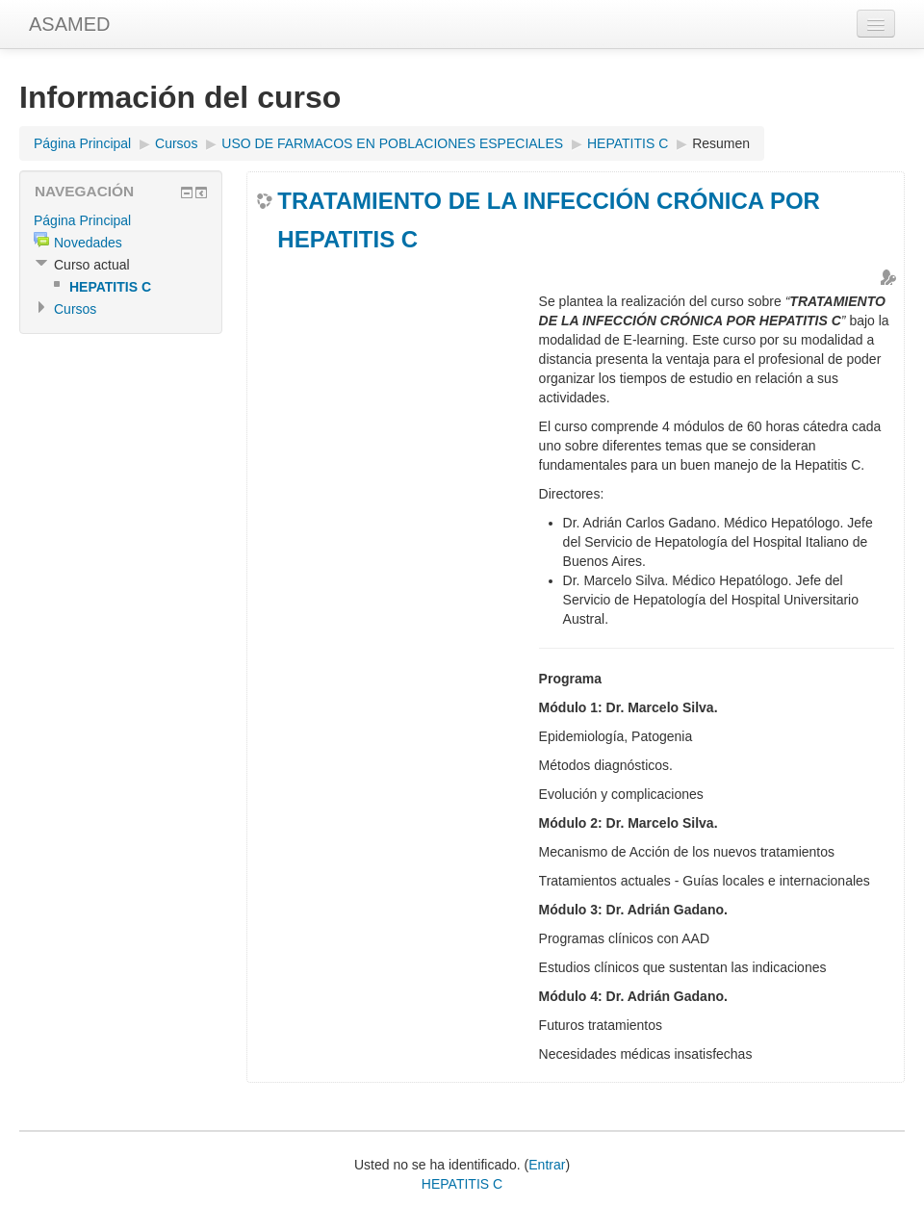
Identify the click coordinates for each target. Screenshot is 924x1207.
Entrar (546, 1164)
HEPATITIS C (627, 143)
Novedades (88, 242)
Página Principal (82, 143)
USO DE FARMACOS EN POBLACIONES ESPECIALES (392, 143)
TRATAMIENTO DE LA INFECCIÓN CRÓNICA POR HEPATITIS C (548, 220)
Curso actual (92, 264)
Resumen (721, 143)
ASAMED (69, 24)
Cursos (176, 143)
